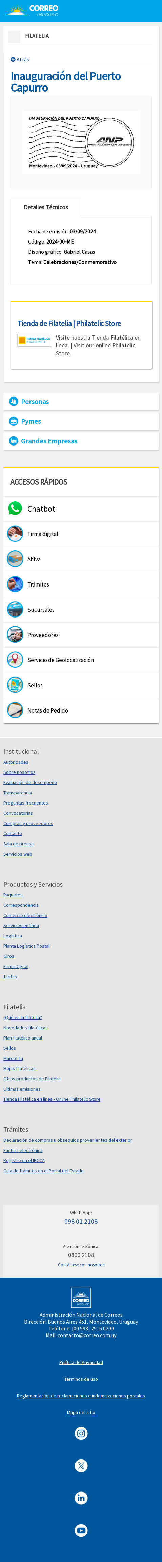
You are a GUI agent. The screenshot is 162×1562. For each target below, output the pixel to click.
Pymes (31, 421)
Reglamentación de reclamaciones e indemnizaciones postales (81, 1396)
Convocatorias (18, 813)
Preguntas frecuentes (25, 803)
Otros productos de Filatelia (32, 1079)
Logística (12, 936)
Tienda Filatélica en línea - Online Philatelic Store (52, 1099)
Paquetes (13, 895)
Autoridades (15, 762)
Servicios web (17, 854)
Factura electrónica (23, 1150)
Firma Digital (15, 966)
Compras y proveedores (28, 823)
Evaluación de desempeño (30, 782)
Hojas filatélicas (19, 1068)
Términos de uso (81, 1379)
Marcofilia (13, 1058)
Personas (35, 401)
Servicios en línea (21, 925)
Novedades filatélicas (25, 1028)
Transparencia (17, 793)
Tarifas (10, 976)
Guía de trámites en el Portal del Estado (43, 1171)
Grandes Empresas (49, 441)
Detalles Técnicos (46, 207)
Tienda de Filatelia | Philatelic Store (69, 323)
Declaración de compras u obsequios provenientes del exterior (67, 1140)
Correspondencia (21, 905)
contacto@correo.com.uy (87, 1335)
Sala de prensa (18, 844)
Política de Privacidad (81, 1362)
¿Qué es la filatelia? (22, 1017)
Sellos (9, 1048)
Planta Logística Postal (26, 946)
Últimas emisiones (22, 1089)
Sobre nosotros (19, 772)
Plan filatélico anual (22, 1038)
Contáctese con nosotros (81, 1265)
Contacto (12, 833)
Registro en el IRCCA (24, 1160)
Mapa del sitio (81, 1412)
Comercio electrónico (25, 915)
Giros (8, 956)
